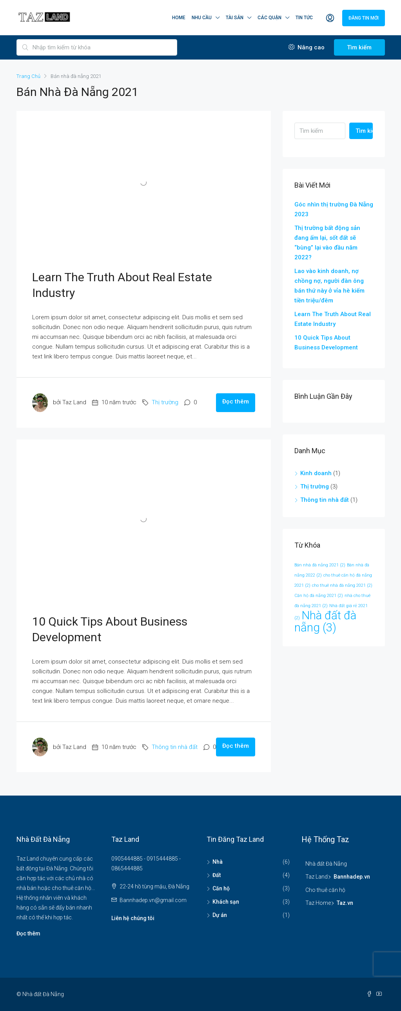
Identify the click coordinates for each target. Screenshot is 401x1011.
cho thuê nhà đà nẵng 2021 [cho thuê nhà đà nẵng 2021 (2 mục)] (342, 585)
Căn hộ (221, 888)
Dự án (219, 915)
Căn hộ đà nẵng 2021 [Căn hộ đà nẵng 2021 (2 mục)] (318, 595)
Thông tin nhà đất (175, 747)
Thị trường (165, 402)
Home (178, 17)
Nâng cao (307, 47)
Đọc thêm (235, 401)
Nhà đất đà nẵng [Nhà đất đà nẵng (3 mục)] (325, 621)
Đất (216, 875)
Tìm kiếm (359, 47)
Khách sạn (225, 902)
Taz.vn (345, 903)
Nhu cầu (202, 17)
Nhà (217, 862)
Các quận (269, 17)
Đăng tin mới (363, 18)
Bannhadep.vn (352, 877)
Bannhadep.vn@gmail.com (153, 900)
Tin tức (304, 17)
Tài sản (234, 17)
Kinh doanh (316, 473)
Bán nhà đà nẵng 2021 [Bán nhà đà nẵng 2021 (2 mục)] (319, 565)
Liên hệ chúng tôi (132, 918)
